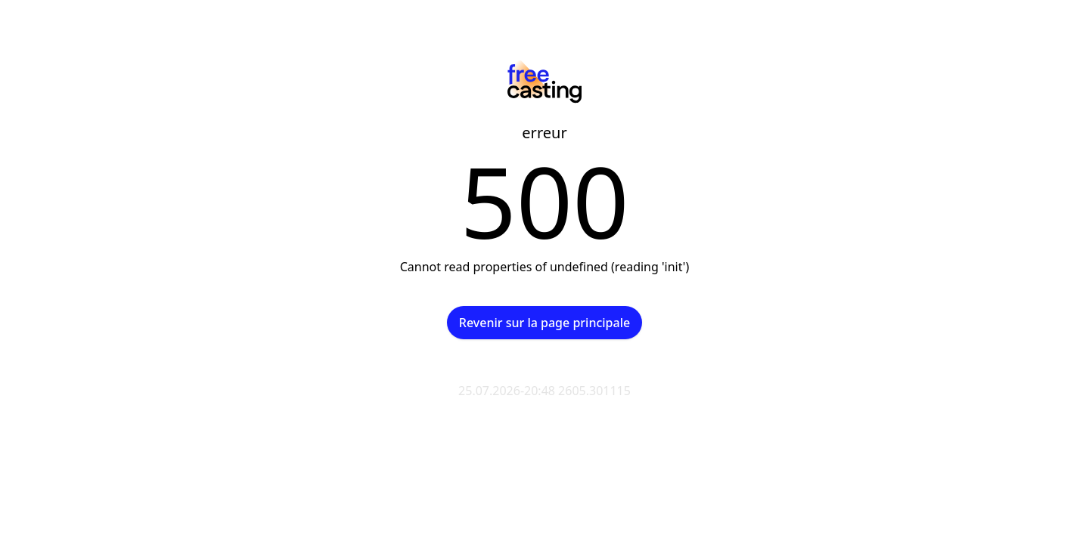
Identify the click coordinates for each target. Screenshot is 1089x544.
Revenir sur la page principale (544, 322)
